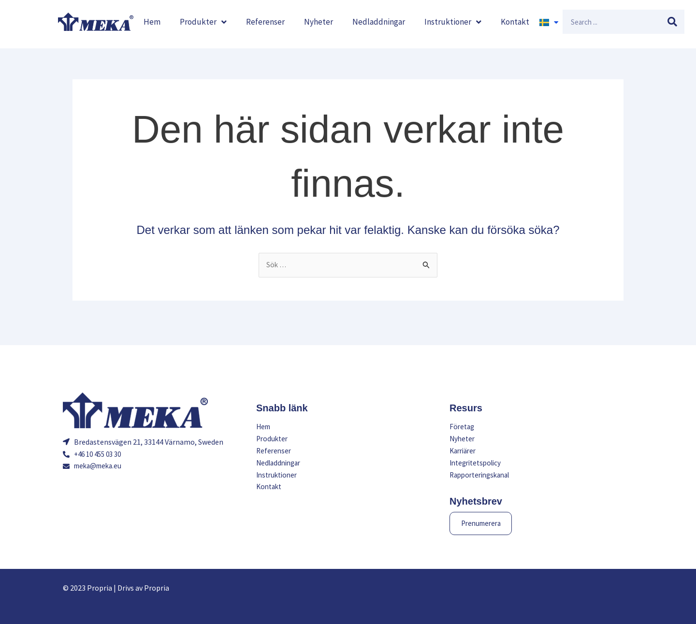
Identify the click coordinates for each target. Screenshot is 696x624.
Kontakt (515, 21)
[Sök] (672, 22)
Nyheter (318, 21)
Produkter (203, 22)
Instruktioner (452, 22)
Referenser (265, 21)
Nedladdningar (378, 21)
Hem (152, 21)
